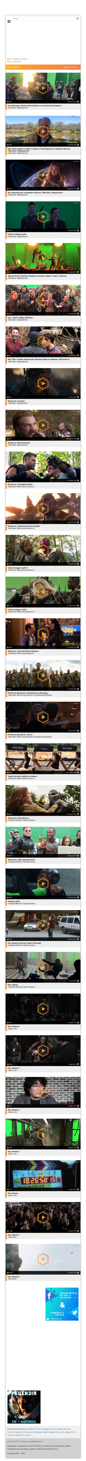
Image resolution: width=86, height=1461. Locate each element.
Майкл (31, 1429)
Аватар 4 (68, 1432)
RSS (18, 1441)
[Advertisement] (43, 40)
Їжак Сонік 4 (63, 1429)
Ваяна (46, 1429)
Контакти (11, 1441)
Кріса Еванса (14, 61)
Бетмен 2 (19, 1432)
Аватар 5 (17, 1435)
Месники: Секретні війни (45, 1432)
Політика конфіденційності (32, 1441)
